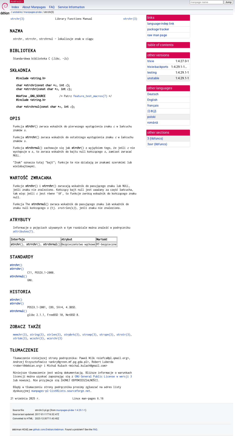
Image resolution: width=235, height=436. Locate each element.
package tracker (158, 29)
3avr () (157, 144)
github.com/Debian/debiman (48, 429)
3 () (155, 138)
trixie (150, 61)
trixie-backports (157, 67)
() (16, 265)
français (152, 105)
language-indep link (160, 23)
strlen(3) (54, 334)
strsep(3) (89, 334)
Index (15, 7)
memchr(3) (20, 334)
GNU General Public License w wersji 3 (103, 376)
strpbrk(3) (72, 334)
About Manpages (34, 7)
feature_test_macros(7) (90, 96)
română (152, 122)
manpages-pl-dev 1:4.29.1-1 (70, 410)
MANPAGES (17, 1)
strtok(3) (20, 338)
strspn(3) (106, 334)
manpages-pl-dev (33, 12)
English (152, 100)
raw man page (157, 35)
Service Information (71, 7)
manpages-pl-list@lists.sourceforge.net (60, 390)
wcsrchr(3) (54, 338)
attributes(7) (23, 231)
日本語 (151, 111)
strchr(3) (17, 18)
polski (151, 117)
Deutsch (152, 94)
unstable (17, 12)
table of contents (161, 45)
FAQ (52, 7)
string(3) (37, 334)
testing (152, 72)
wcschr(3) (37, 338)
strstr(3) (123, 334)
